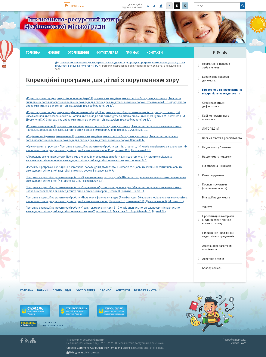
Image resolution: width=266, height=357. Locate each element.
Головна (33, 52)
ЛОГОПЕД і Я (210, 128)
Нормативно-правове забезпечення (216, 65)
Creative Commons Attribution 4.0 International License (99, 347)
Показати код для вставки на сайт (53, 323)
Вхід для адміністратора (83, 352)
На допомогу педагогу (216, 156)
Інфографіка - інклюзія (216, 166)
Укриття (207, 207)
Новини (54, 52)
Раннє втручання (213, 175)
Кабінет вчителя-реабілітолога (222, 138)
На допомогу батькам (216, 147)
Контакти (155, 52)
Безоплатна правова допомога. (215, 78)
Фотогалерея (107, 52)
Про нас (132, 52)
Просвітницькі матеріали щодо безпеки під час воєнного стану (218, 219)
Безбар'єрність (38, 64)
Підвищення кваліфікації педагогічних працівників (218, 234)
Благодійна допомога (216, 197)
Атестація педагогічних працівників (217, 247)
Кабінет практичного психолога (215, 117)
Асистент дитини (213, 259)
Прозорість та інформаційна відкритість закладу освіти (92, 62)
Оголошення (78, 52)
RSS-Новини (74, 6)
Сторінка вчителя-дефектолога (214, 104)
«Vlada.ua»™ (238, 343)
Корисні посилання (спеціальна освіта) (214, 186)
